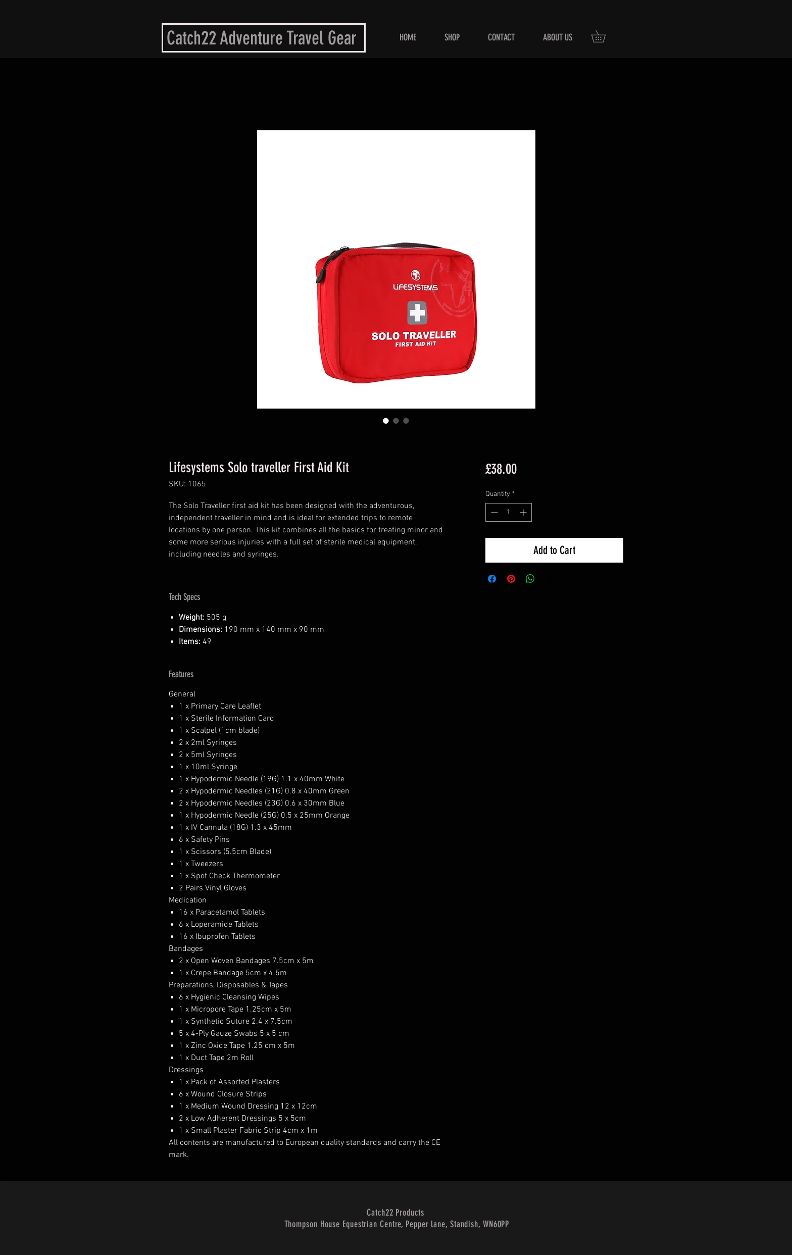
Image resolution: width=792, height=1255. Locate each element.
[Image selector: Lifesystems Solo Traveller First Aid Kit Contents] (406, 421)
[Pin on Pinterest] (511, 579)
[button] (604, 36)
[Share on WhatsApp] (530, 579)
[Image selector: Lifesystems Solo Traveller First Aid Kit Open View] (396, 421)
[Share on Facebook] (492, 579)
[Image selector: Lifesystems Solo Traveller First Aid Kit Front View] (386, 421)
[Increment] (524, 512)
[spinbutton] (509, 512)
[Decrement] (493, 512)
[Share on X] (549, 579)
